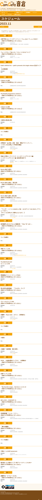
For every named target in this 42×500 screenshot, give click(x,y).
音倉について (19, 12)
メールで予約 (12, 149)
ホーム (3, 12)
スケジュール (11, 12)
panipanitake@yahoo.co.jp (20, 255)
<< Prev (2, 26)
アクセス (10, 14)
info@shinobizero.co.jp (20, 73)
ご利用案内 (27, 12)
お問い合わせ (17, 14)
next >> (39, 26)
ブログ (3, 14)
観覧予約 (12, 162)
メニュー (35, 12)
